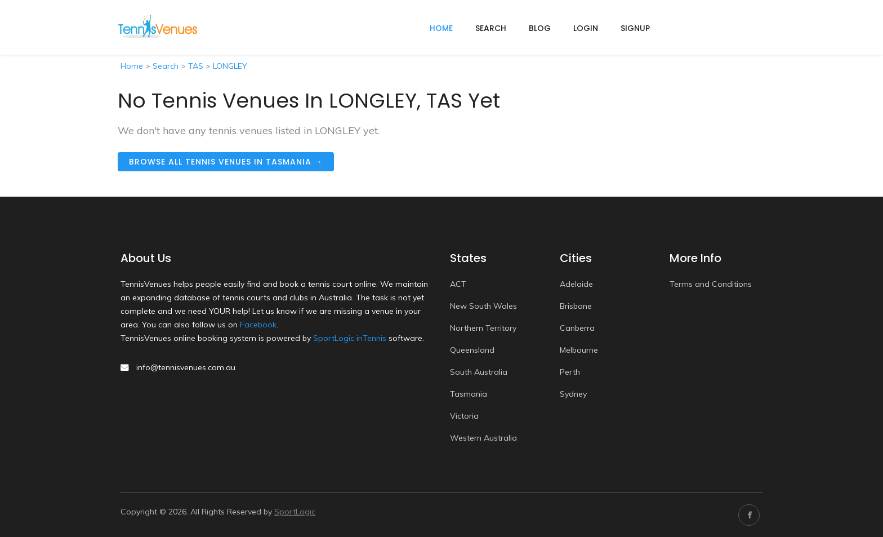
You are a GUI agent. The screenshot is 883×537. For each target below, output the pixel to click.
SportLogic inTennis (349, 338)
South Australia (478, 372)
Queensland (472, 350)
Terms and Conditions (711, 284)
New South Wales (483, 306)
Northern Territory (483, 328)
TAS (195, 66)
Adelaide (576, 284)
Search (490, 28)
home (441, 28)
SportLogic (294, 512)
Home (132, 66)
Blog (540, 28)
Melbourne (579, 350)
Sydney (573, 394)
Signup (635, 28)
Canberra (577, 328)
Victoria (464, 416)
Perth (570, 372)
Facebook (258, 324)
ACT (458, 284)
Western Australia (483, 438)
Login (585, 28)
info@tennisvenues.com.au (185, 367)
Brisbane (576, 306)
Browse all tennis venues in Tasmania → (226, 161)
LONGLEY (230, 66)
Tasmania (468, 394)
